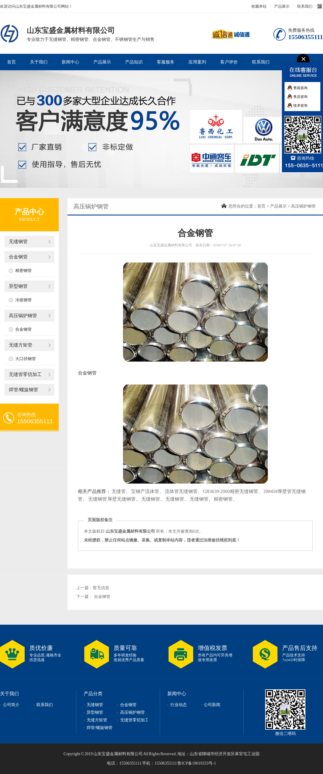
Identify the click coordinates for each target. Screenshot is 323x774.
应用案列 (197, 62)
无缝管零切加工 (25, 374)
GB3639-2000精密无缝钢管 (230, 491)
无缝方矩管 (20, 344)
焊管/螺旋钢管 (23, 389)
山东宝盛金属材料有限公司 (10, 33)
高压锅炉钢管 (23, 315)
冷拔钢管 (23, 300)
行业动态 (178, 705)
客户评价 (229, 62)
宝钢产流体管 (145, 491)
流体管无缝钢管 (181, 491)
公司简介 (11, 705)
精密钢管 (23, 270)
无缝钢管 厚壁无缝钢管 (112, 499)
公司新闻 (212, 705)
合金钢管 (18, 256)
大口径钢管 (25, 359)
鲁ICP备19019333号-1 (196, 763)
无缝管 (119, 491)
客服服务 (165, 62)
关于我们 (39, 62)
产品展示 (282, 6)
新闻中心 (70, 62)
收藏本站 (259, 6)
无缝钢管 (18, 241)
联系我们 (304, 6)
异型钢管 (18, 286)
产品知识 (134, 62)
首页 (11, 62)
